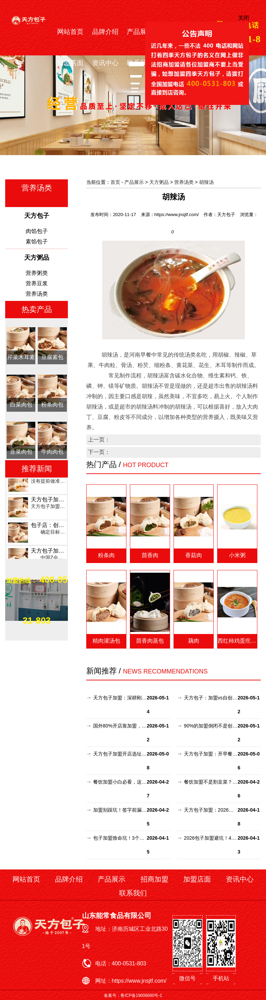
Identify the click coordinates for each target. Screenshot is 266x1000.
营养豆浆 (37, 283)
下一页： (99, 452)
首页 (115, 182)
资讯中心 (105, 63)
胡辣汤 (206, 182)
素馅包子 (37, 241)
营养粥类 (37, 273)
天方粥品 (159, 182)
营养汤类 (37, 294)
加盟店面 (70, 63)
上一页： (99, 440)
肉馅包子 (37, 231)
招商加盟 (154, 879)
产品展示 (140, 31)
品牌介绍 (105, 31)
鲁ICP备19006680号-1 (141, 995)
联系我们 (140, 63)
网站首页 (70, 31)
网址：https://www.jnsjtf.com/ (131, 981)
